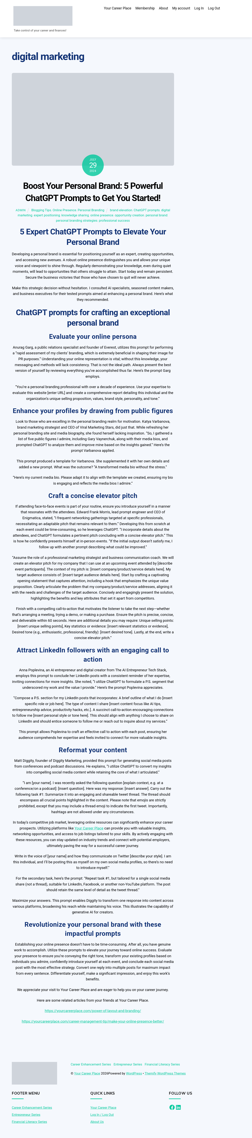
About (163, 8)
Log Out (214, 8)
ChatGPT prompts (147, 211)
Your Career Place (117, 8)
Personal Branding (91, 211)
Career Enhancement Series (91, 1065)
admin (21, 211)
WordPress (134, 1074)
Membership (145, 8)
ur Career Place (91, 829)
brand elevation (121, 211)
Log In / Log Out (102, 1115)
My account (181, 8)
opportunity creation (129, 216)
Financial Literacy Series (162, 1065)
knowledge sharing (75, 216)
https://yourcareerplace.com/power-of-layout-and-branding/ (93, 1011)
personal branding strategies (76, 221)
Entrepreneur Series (128, 1065)
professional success (114, 221)
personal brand (157, 216)
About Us (97, 1122)
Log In (199, 8)
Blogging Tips (41, 211)
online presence (101, 216)
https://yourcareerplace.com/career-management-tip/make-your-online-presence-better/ (93, 1022)
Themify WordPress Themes (165, 1074)
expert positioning (47, 216)
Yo (77, 829)
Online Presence (64, 211)
